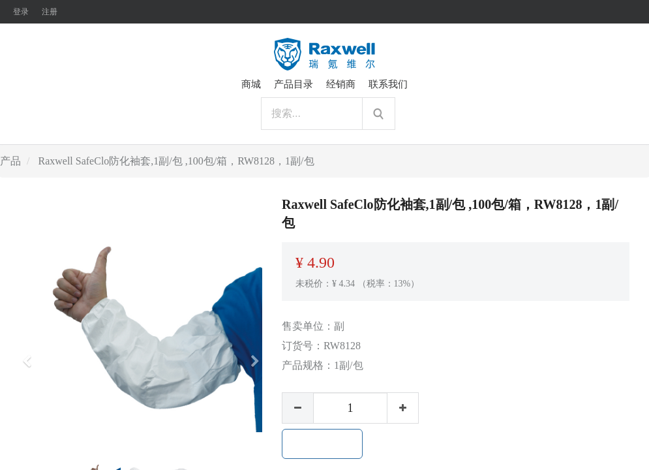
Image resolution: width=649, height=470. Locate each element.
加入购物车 (322, 443)
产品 (10, 160)
